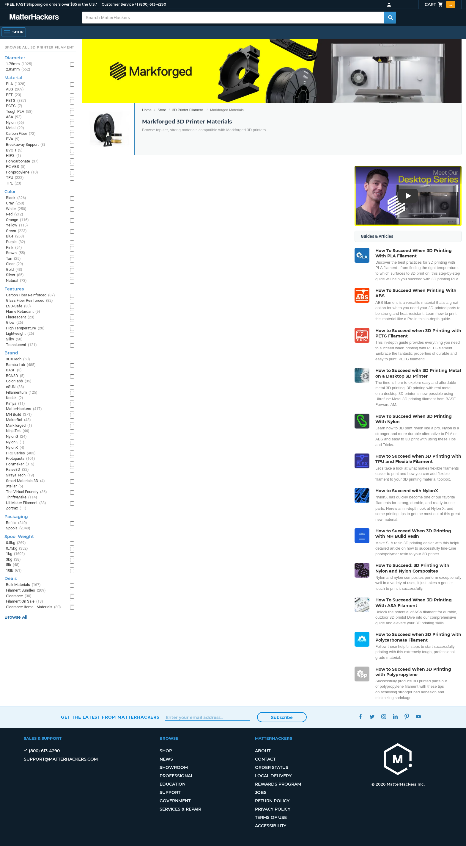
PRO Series (21, 453)
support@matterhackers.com (61, 759)
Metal (15, 128)
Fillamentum (21, 392)
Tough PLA (19, 112)
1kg (15, 554)
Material (13, 77)
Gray (15, 203)
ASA (14, 117)
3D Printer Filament (187, 110)
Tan (13, 259)
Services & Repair (180, 809)
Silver (15, 275)
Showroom (174, 767)
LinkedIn (395, 716)
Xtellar (14, 486)
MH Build (19, 414)
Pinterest (407, 716)
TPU (15, 178)
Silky (14, 339)
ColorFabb (19, 381)
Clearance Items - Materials (33, 607)
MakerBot (18, 420)
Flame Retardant (23, 312)
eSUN (15, 387)
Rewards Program (278, 784)
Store (162, 110)
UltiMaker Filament (26, 503)
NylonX (15, 448)
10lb (14, 570)
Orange (17, 220)
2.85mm (18, 69)
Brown (15, 253)
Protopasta (20, 459)
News (166, 759)
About (262, 750)
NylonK (15, 442)
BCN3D (15, 376)
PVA (13, 139)
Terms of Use (271, 817)
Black (16, 198)
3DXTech (18, 359)
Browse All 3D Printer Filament (39, 47)
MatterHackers (24, 409)
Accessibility (270, 825)
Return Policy (272, 800)
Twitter (372, 716)
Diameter (14, 57)
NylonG (16, 437)
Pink (14, 248)
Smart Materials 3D (25, 481)
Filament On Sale (24, 601)
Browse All (15, 617)
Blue (15, 236)
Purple (15, 242)
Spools (18, 528)
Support (170, 792)
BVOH (14, 150)
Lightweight (20, 334)
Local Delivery (273, 775)
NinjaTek (17, 431)
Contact (265, 759)
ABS (15, 89)
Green (16, 231)
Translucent (21, 345)
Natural (16, 281)
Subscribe (282, 717)
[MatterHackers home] (34, 17)
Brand (11, 353)
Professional (176, 775)
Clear (14, 264)
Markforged (19, 426)
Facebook (360, 716)
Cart (440, 4)
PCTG (14, 106)
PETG (16, 101)
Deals (10, 578)
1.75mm (19, 64)
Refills (16, 523)
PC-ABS (16, 167)
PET (13, 95)
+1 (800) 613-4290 (150, 4)
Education (172, 784)
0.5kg (16, 543)
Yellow (17, 225)
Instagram (383, 716)
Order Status (271, 767)
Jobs (261, 792)
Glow (14, 323)
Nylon (15, 123)
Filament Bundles (26, 590)
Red (14, 214)
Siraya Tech (20, 475)
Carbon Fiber (21, 134)
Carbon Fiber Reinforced (30, 295)
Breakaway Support (25, 145)
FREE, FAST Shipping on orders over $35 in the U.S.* (50, 4)
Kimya (15, 403)
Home (147, 110)
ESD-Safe (18, 306)
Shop (166, 750)
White (16, 209)
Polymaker (20, 464)
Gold (14, 270)
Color (10, 191)
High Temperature (25, 328)
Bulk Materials (23, 585)
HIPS (13, 156)
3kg (13, 559)
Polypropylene (22, 172)
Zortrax (16, 508)
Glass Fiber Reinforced (29, 301)
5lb (13, 565)
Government (175, 800)
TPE (13, 183)
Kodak (14, 398)
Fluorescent (20, 317)
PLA (16, 84)
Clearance (19, 596)
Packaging (16, 516)
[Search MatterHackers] (390, 18)
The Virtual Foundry (26, 492)
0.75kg (17, 548)
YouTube (418, 716)
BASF (14, 370)
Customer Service (118, 4)
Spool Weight (19, 536)
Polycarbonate (22, 161)
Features (14, 289)
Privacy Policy (272, 809)
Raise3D (17, 470)
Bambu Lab (21, 365)
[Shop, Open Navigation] (13, 32)
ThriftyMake (21, 497)
